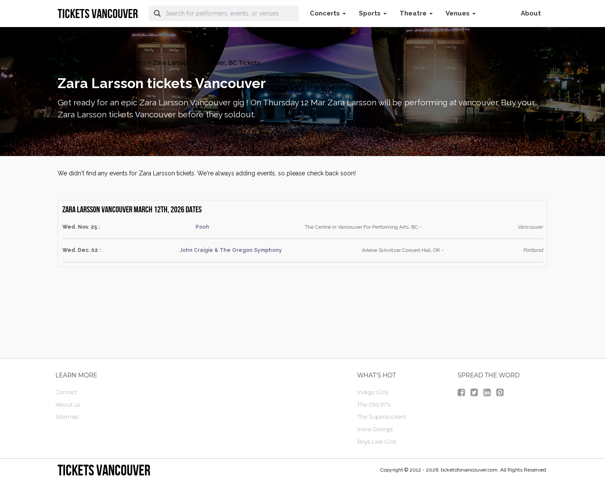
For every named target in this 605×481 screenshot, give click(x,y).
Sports (373, 13)
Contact (66, 392)
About (531, 13)
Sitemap (67, 416)
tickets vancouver (104, 470)
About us (67, 404)
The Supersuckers (381, 416)
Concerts (328, 13)
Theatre (416, 13)
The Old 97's (374, 404)
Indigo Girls (372, 392)
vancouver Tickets (85, 63)
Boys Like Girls (376, 441)
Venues (461, 13)
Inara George (375, 429)
